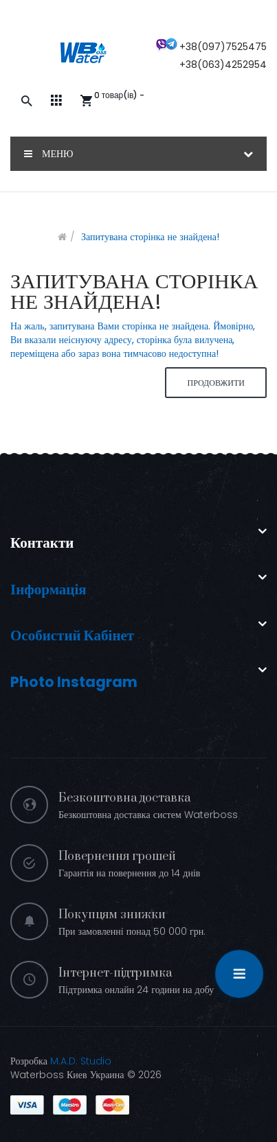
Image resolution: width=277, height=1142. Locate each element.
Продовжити (216, 382)
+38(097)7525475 (223, 47)
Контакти (42, 542)
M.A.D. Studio (80, 1061)
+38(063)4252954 (223, 64)
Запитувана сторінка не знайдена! (150, 237)
